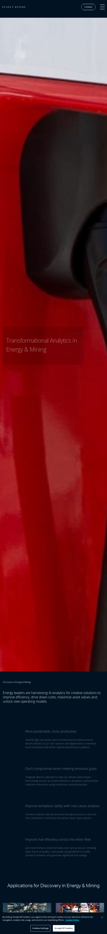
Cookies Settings (40, 928)
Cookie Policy (72, 920)
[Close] (102, 917)
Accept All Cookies (64, 928)
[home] (13, 7)
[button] (102, 7)
